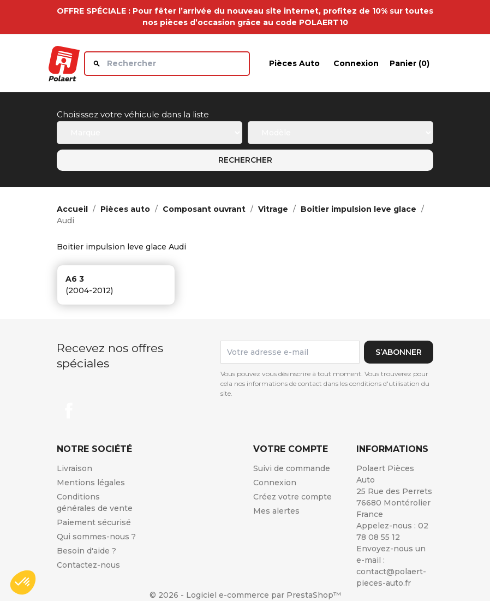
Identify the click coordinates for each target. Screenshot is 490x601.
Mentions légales (91, 482)
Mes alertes (276, 511)
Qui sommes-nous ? (96, 537)
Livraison (74, 468)
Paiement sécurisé (94, 522)
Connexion (274, 482)
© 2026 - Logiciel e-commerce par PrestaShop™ (245, 595)
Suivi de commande (291, 468)
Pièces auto (294, 63)
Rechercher (245, 160)
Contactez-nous (88, 565)
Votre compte (290, 449)
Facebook (69, 410)
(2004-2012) (89, 290)
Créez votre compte (292, 497)
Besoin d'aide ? (86, 551)
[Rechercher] (167, 63)
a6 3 (74, 279)
